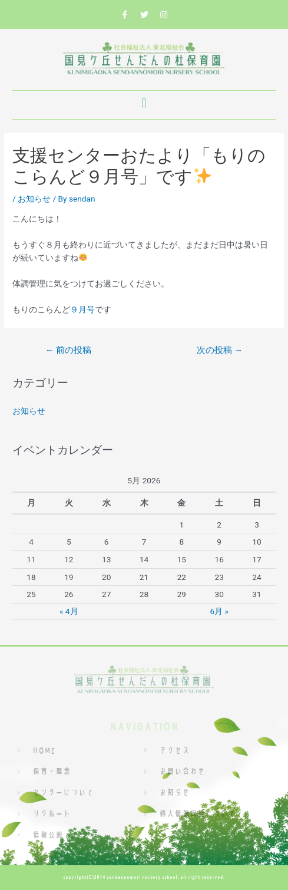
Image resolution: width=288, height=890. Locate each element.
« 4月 (68, 611)
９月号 (82, 309)
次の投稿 (220, 350)
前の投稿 (68, 350)
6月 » (219, 611)
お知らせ (34, 198)
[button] (144, 103)
